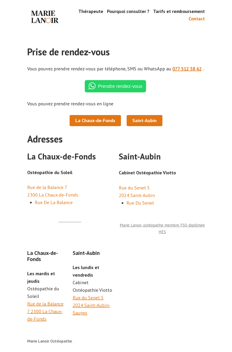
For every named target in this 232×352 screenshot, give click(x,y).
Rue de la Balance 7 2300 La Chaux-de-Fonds (45, 311)
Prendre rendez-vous (120, 86)
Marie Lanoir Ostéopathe (49, 341)
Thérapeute (90, 11)
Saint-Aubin (144, 120)
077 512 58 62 (187, 69)
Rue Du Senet (140, 203)
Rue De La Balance (54, 202)
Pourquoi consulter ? (128, 11)
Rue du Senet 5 (88, 298)
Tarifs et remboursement (179, 11)
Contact (197, 19)
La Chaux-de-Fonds (95, 120)
